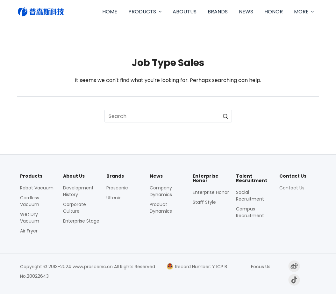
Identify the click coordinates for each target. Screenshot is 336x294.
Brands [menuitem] (218, 11)
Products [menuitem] (145, 11)
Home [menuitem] (109, 11)
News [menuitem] (246, 11)
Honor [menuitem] (273, 11)
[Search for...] (168, 116)
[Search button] (225, 116)
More (304, 11)
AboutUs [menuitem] (185, 11)
